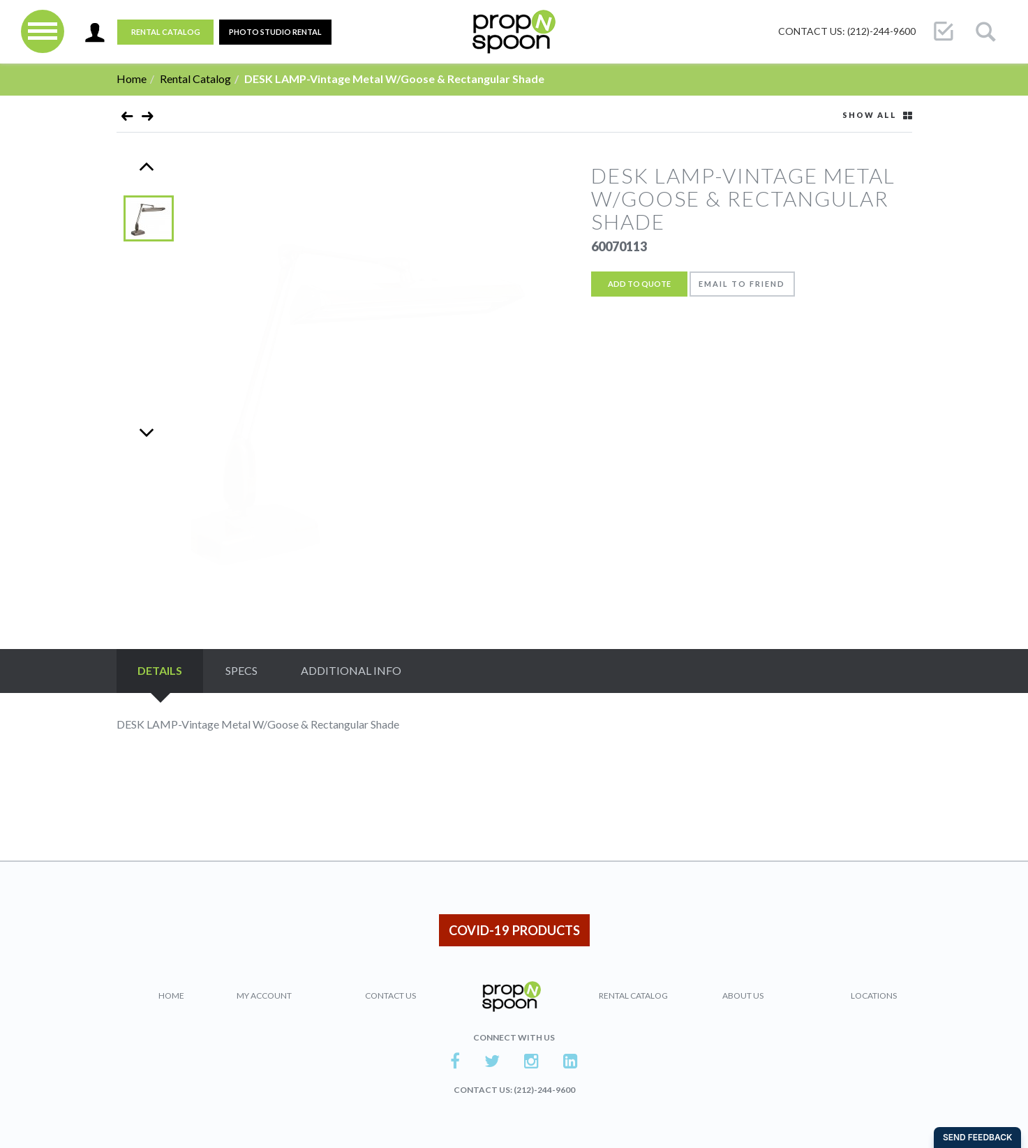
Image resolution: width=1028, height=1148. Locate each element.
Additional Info (351, 670)
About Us (742, 995)
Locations (874, 995)
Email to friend (742, 283)
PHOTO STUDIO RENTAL (275, 31)
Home (132, 78)
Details (159, 670)
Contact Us (390, 995)
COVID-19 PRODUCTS (514, 930)
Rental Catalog (165, 31)
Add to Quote (639, 283)
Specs (241, 670)
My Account (264, 995)
